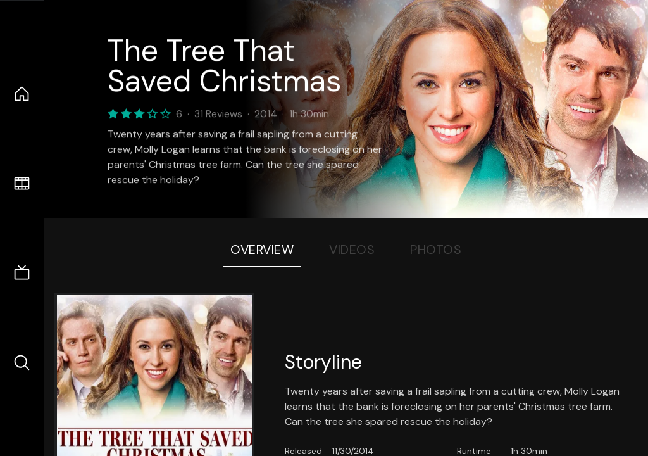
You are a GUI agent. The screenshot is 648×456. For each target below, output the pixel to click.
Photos (435, 249)
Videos (352, 249)
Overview (262, 249)
